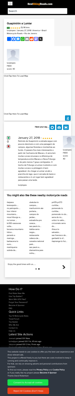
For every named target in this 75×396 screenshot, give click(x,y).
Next (62, 272)
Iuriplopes (11, 30)
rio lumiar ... (12, 220)
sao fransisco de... (59, 235)
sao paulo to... (35, 226)
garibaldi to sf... (58, 238)
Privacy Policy (42, 373)
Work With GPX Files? (17, 311)
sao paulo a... (35, 247)
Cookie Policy (59, 373)
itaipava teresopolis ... (12, 204)
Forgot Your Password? (18, 314)
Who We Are (14, 337)
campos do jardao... (34, 216)
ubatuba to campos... (34, 204)
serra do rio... (57, 217)
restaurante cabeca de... (34, 237)
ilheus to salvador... (56, 231)
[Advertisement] (37, 94)
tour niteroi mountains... (12, 213)
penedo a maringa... (11, 237)
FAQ (10, 320)
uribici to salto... (58, 220)
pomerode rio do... (60, 214)
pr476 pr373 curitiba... (57, 204)
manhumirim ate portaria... (36, 210)
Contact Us (13, 340)
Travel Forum (14, 331)
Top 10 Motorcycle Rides (18, 328)
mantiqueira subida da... (12, 249)
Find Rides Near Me (17, 305)
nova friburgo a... (14, 217)
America (36, 30)
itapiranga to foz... (59, 241)
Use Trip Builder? (16, 308)
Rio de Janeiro (30, 33)
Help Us (12, 343)
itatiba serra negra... (34, 231)
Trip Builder (13, 334)
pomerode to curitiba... (57, 210)
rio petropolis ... (13, 208)
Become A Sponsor (17, 317)
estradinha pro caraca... (35, 222)
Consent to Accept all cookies (27, 386)
